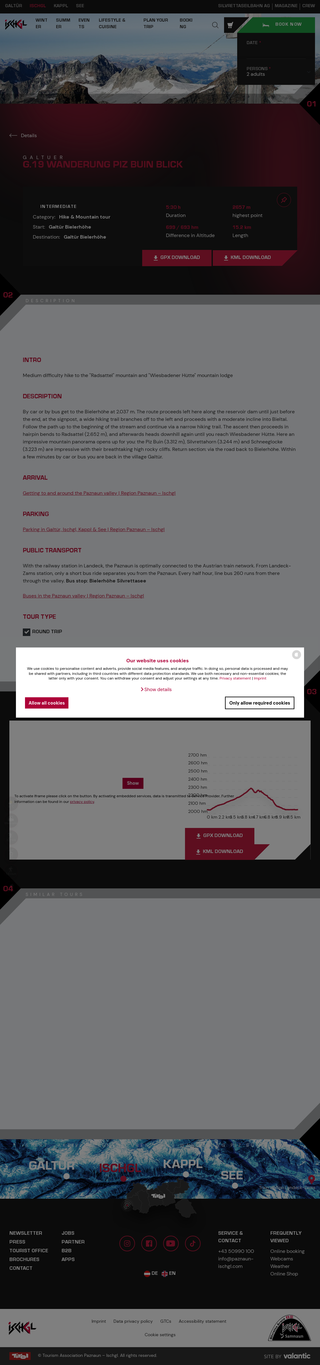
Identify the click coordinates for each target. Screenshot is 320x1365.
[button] (156, 689)
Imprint (260, 678)
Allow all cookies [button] (47, 703)
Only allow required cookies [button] (259, 703)
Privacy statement (235, 678)
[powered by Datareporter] (297, 658)
